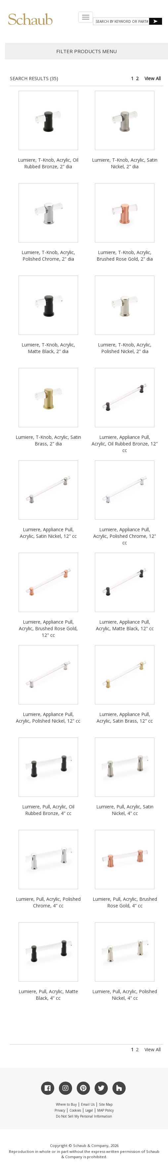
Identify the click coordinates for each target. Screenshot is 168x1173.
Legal (89, 1110)
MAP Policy (105, 1110)
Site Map (105, 1104)
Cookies (75, 1110)
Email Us (88, 1104)
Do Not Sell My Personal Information (84, 1116)
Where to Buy (66, 1104)
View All (153, 78)
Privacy (60, 1110)
